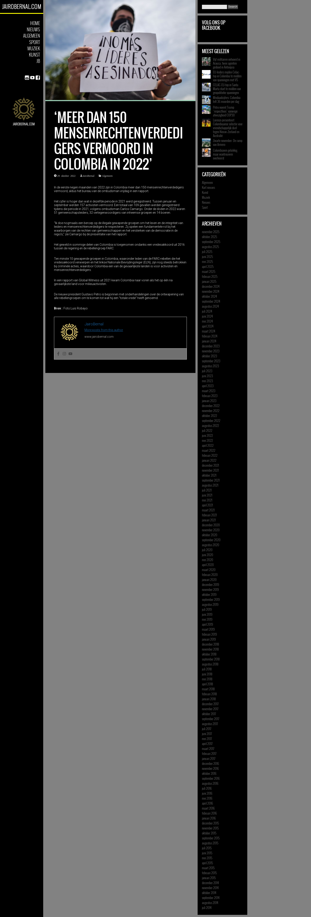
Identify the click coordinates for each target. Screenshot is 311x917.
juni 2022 (207, 435)
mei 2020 (207, 559)
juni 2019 (207, 614)
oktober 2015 (209, 833)
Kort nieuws (208, 187)
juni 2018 (207, 674)
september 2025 (211, 241)
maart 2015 (208, 867)
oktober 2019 (209, 594)
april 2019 (207, 624)
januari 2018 (209, 698)
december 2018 (210, 644)
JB (38, 60)
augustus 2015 (210, 843)
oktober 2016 (209, 773)
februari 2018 (209, 693)
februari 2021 (209, 515)
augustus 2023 (210, 365)
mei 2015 (207, 857)
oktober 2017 (209, 713)
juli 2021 (207, 490)
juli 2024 (207, 311)
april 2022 (208, 445)
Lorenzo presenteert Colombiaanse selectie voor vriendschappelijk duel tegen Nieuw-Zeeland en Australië (228, 128)
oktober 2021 (209, 475)
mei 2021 (207, 500)
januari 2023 (209, 400)
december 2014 (210, 882)
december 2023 (211, 346)
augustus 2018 (210, 664)
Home (35, 23)
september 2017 (210, 718)
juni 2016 (207, 793)
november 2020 (211, 529)
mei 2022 (207, 440)
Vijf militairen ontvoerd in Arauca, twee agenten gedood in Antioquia (226, 63)
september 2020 (211, 539)
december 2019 (210, 584)
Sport (34, 42)
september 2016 (211, 778)
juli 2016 (207, 788)
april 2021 (207, 505)
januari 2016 (209, 818)
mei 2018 (207, 679)
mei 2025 (207, 261)
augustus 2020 (210, 544)
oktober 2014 (209, 892)
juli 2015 (207, 847)
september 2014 (210, 897)
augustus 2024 (210, 306)
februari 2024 (209, 336)
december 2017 (210, 703)
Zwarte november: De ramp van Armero (227, 142)
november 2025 (210, 231)
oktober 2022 (209, 415)
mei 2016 (207, 798)
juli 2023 (207, 370)
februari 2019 (209, 634)
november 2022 (210, 410)
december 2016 (210, 763)
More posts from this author (103, 330)
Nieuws (33, 29)
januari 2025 (209, 281)
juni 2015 (207, 852)
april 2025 (208, 266)
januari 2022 (209, 460)
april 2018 (207, 683)
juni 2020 (207, 554)
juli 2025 (207, 251)
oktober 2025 (209, 236)
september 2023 (211, 360)
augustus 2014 (210, 902)
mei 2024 (207, 321)
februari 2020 (210, 574)
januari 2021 (209, 519)
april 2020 (208, 564)
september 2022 (211, 420)
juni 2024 (207, 316)
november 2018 (210, 649)
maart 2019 (208, 629)
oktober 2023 (209, 355)
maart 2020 (209, 569)
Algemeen (31, 35)
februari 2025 (209, 276)
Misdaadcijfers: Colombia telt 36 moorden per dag (226, 99)
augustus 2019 (210, 604)
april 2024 (207, 326)
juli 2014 (206, 907)
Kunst (34, 54)
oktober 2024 (209, 296)
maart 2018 (208, 688)
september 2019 (211, 599)
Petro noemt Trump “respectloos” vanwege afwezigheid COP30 (225, 111)
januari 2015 (209, 877)
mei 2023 (207, 380)
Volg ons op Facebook (213, 25)
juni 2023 (207, 375)
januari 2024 (209, 341)
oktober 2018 (209, 654)
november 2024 (210, 291)
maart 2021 (208, 510)
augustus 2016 (210, 783)
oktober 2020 (209, 534)
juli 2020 (207, 549)
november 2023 (210, 351)
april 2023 (208, 385)
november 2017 (210, 708)
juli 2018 (207, 669)
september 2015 (211, 838)
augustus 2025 (210, 246)
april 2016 (207, 803)
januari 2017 (208, 758)
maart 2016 (208, 808)
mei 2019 (207, 619)
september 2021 (211, 480)
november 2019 (210, 589)
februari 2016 (209, 813)
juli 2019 (207, 609)
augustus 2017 (210, 723)
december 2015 (210, 823)
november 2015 (210, 828)
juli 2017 (206, 728)
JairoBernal (88, 175)
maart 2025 (208, 271)
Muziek (33, 48)
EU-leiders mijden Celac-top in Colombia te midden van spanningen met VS (227, 76)
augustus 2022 (210, 425)
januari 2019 (209, 639)
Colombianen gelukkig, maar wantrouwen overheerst (225, 154)
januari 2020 (209, 579)
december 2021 (210, 465)
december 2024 (210, 286)
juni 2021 (207, 495)
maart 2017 (208, 748)
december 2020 (211, 524)
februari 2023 (209, 395)
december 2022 (211, 405)
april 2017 (207, 743)
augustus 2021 (210, 485)
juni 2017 (207, 733)
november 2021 (210, 470)
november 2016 (210, 768)
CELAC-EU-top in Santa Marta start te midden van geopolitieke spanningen (227, 88)
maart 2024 (208, 331)
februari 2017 (209, 753)
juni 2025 (207, 256)
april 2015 (207, 862)
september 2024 (211, 301)
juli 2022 (207, 430)
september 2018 (211, 659)
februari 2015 (209, 872)
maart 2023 (208, 390)
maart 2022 (208, 450)
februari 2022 (209, 455)
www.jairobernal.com (99, 336)
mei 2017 (207, 738)
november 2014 (210, 887)
